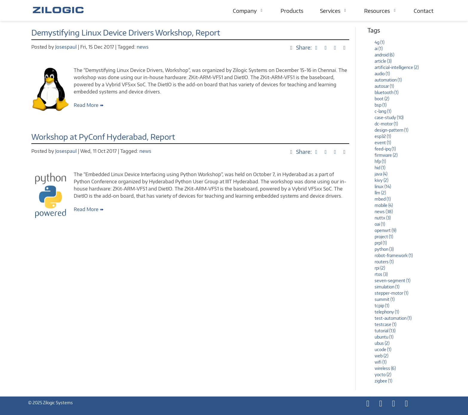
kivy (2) (381, 180)
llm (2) (380, 192)
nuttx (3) (383, 217)
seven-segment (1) (392, 280)
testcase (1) (385, 324)
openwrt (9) (385, 230)
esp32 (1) (383, 136)
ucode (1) (383, 349)
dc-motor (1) (386, 123)
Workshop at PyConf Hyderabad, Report (103, 137)
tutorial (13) (385, 330)
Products (292, 10)
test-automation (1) (393, 318)
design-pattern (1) (391, 130)
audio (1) (382, 73)
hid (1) (380, 167)
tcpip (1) (382, 305)
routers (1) (384, 261)
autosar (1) (384, 86)
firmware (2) (386, 155)
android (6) (384, 54)
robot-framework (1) (394, 255)
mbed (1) (383, 199)
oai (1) (380, 224)
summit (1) (385, 299)
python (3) (384, 249)
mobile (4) (384, 205)
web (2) (381, 355)
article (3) (383, 61)
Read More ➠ (89, 105)
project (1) (384, 236)
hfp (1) (380, 161)
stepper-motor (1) (391, 293)
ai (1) (379, 48)
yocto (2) (383, 374)
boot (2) (382, 98)
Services (333, 10)
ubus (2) (382, 343)
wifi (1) (381, 362)
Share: (300, 47)
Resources (380, 10)
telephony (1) (387, 311)
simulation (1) (387, 286)
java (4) (381, 173)
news (143, 47)
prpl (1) (381, 242)
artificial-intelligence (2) (397, 67)
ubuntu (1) (384, 336)
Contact (423, 10)
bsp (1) (381, 104)
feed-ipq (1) (385, 148)
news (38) (384, 211)
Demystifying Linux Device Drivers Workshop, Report (125, 32)
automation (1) (388, 79)
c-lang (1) (383, 111)
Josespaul (66, 47)
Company (248, 10)
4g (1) (379, 42)
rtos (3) (381, 274)
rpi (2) (380, 267)
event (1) (383, 142)
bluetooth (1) (386, 92)
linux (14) (383, 186)
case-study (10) (389, 117)
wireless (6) (385, 368)
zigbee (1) (383, 380)
